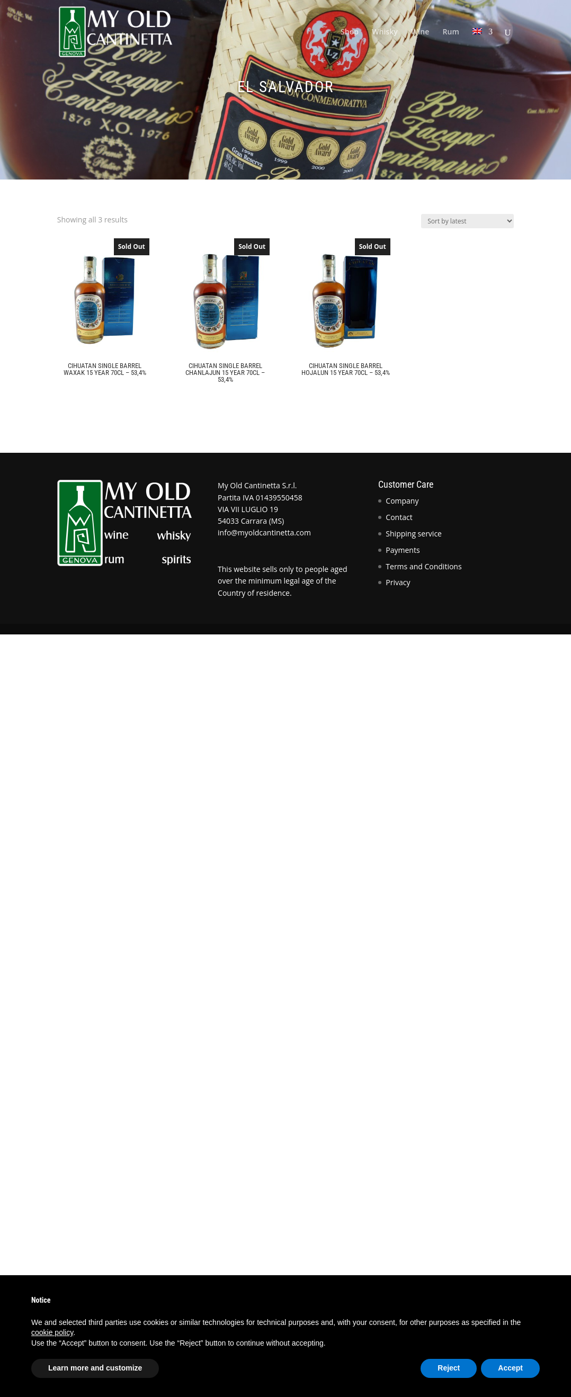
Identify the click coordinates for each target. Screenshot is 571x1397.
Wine (420, 32)
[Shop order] (467, 221)
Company (402, 501)
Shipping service (414, 534)
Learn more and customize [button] (95, 1368)
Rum (451, 32)
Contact (399, 517)
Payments (403, 550)
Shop (350, 32)
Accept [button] (510, 1368)
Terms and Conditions (423, 566)
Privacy (398, 582)
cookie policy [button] (52, 1332)
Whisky (384, 32)
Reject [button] (449, 1368)
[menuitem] (482, 46)
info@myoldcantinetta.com (264, 532)
